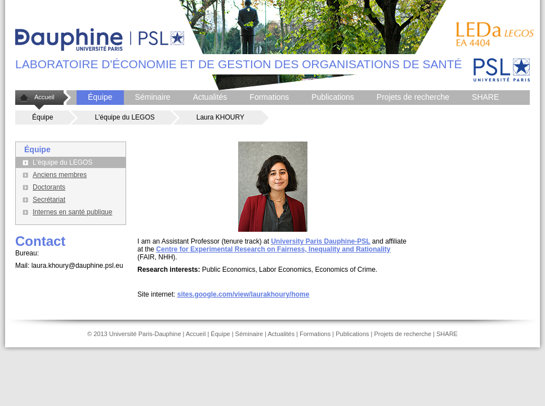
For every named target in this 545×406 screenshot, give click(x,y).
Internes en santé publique (72, 212)
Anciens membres (60, 175)
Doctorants (49, 187)
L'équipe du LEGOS (124, 117)
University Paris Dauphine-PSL (320, 241)
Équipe (100, 97)
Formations (269, 97)
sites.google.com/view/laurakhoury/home (243, 294)
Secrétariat (49, 200)
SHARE (485, 97)
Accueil (44, 97)
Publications (332, 97)
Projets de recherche (413, 97)
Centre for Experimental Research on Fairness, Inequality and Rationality (273, 249)
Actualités (210, 97)
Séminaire (153, 97)
